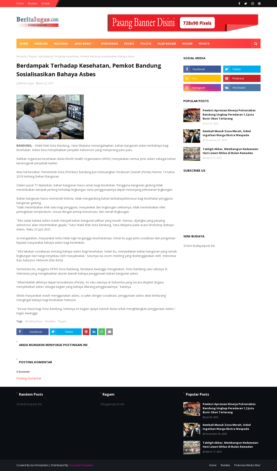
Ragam (33, 56)
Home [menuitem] (24, 43)
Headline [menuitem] (41, 43)
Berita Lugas (26, 83)
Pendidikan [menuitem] (109, 43)
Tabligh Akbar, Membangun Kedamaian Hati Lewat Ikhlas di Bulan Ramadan (230, 151)
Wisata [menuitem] (204, 43)
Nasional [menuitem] (61, 43)
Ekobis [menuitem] (129, 43)
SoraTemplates (39, 465)
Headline (50, 321)
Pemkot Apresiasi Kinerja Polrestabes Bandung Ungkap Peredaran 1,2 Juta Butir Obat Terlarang (229, 114)
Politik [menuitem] (145, 43)
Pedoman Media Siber (247, 465)
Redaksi (32, 3)
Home (20, 3)
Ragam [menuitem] (187, 43)
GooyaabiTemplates (81, 465)
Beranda (21, 56)
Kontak (45, 3)
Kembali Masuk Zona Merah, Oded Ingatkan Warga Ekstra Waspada (227, 133)
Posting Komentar (28, 378)
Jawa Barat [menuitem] (83, 43)
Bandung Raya (33, 321)
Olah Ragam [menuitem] (166, 43)
